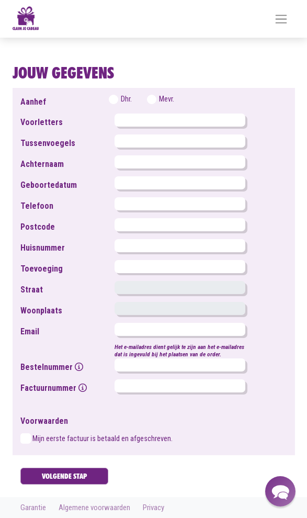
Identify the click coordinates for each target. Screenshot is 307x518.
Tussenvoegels (47, 143)
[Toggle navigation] (281, 19)
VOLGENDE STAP (64, 476)
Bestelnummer (51, 367)
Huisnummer (42, 248)
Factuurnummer (53, 388)
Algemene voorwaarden (94, 507)
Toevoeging (41, 269)
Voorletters (41, 122)
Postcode (37, 227)
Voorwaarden (44, 421)
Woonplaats (41, 311)
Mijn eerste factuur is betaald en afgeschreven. (102, 438)
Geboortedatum (48, 185)
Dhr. (126, 99)
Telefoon (36, 206)
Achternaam (42, 164)
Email (29, 331)
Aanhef (33, 102)
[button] (280, 491)
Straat (31, 290)
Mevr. (166, 99)
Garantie (33, 507)
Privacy (153, 507)
